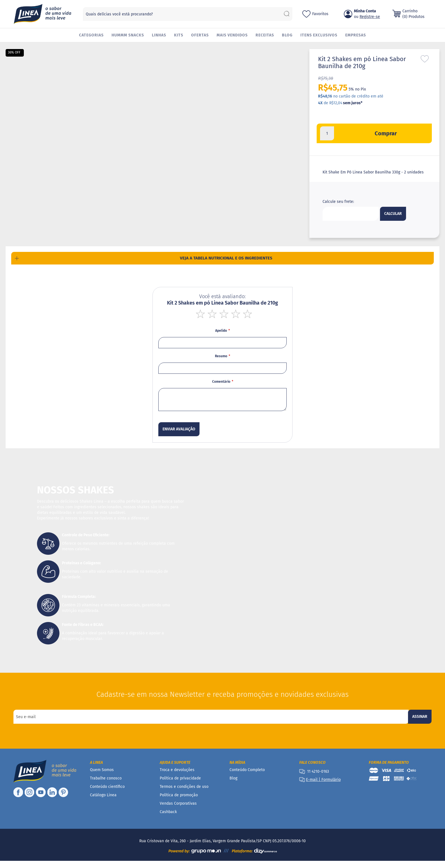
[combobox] (187, 14)
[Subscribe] (420, 717)
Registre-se (370, 16)
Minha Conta (365, 11)
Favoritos (320, 13)
